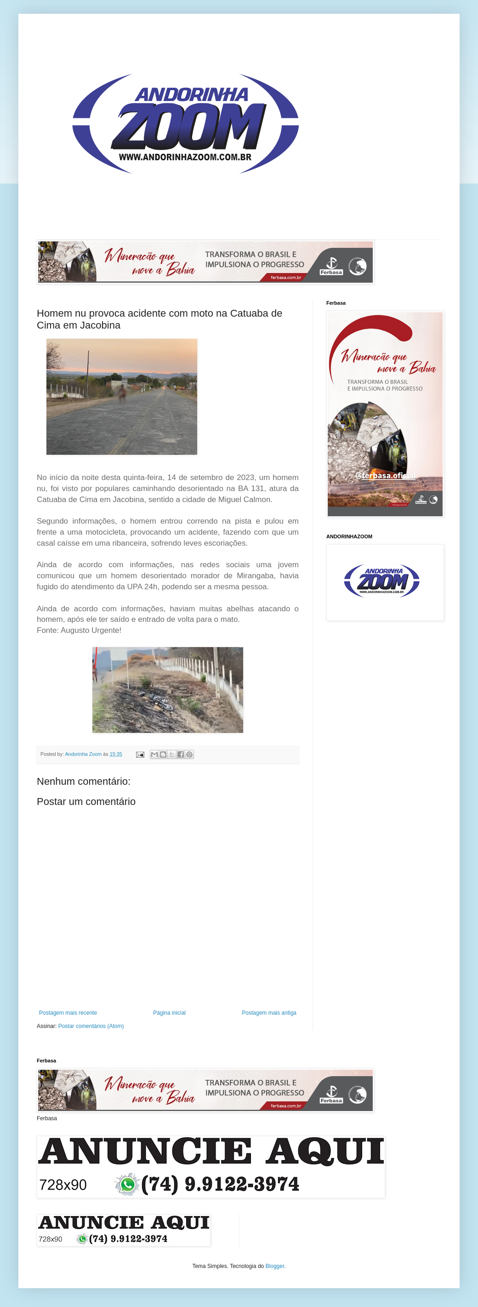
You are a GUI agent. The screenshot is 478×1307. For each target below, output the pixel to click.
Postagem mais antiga (269, 1013)
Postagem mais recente (68, 1013)
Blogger (275, 1266)
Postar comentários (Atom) (91, 1026)
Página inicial (169, 1013)
